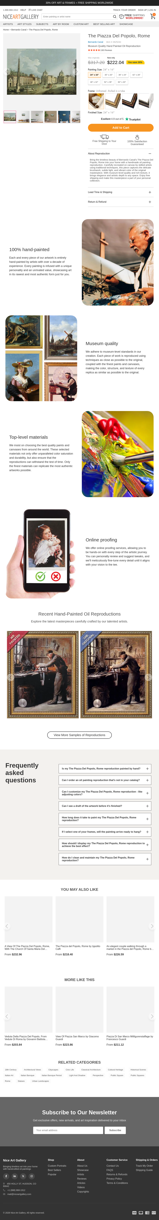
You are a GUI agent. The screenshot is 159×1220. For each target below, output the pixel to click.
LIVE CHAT (35, 10)
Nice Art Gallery (22, 16)
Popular (52, 1174)
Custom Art (81, 24)
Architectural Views (32, 1070)
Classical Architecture (90, 1070)
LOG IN (152, 10)
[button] (6, 71)
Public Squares (137, 1075)
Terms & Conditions (117, 1183)
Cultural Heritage (115, 1070)
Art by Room (61, 24)
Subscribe (115, 1130)
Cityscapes (53, 1070)
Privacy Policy (114, 1178)
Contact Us (113, 1165)
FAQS (110, 1170)
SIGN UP (142, 10)
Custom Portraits (57, 1165)
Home (6, 29)
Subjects (42, 24)
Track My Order (144, 1165)
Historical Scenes (138, 1070)
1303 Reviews (106, 50)
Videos (81, 1187)
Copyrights (83, 1191)
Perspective (98, 1075)
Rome (7, 1081)
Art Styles (24, 24)
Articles (81, 1183)
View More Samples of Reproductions (79, 735)
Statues (21, 1081)
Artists (8, 24)
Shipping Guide (144, 1170)
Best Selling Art (104, 24)
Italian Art (9, 1075)
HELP (23, 10)
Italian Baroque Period (52, 1075)
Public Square (117, 1075)
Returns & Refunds (117, 1174)
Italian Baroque (27, 1075)
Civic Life (70, 1070)
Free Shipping (133, 17)
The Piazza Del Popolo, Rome (43, 29)
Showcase (126, 24)
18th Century (10, 1070)
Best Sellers (54, 1170)
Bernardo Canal (18, 29)
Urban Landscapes (40, 1081)
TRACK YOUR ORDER (124, 10)
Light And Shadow (77, 1075)
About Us (82, 1165)
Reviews (81, 1178)
